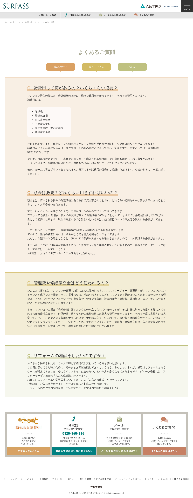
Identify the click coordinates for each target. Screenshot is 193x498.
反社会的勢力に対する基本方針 (95, 478)
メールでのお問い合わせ (112, 15)
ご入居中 (132, 66)
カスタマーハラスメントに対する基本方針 (168, 478)
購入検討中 (60, 66)
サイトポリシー (28, 478)
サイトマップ (10, 478)
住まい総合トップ (12, 22)
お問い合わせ (30, 22)
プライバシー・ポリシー (64, 478)
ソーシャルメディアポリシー (129, 478)
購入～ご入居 (96, 66)
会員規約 (44, 478)
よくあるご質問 (144, 15)
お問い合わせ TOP (47, 15)
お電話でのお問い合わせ (78, 15)
